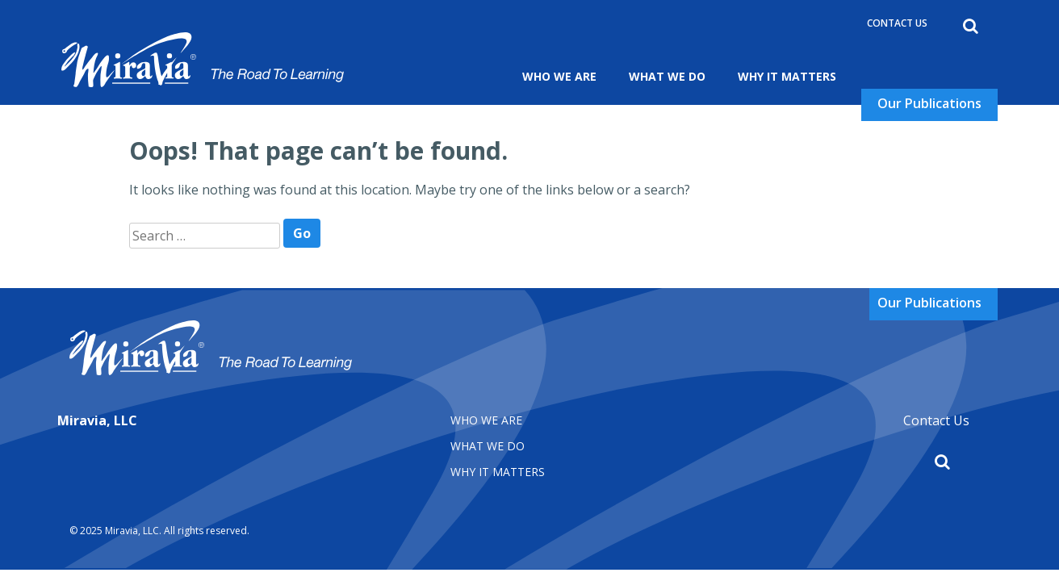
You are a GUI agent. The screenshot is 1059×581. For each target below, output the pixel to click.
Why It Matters (787, 76)
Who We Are (559, 76)
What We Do (667, 76)
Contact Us (897, 23)
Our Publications (929, 103)
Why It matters (497, 471)
